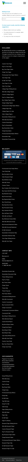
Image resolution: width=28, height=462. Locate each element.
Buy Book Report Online (8, 324)
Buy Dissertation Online (7, 128)
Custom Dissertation (7, 122)
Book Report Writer (6, 330)
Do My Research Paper (7, 446)
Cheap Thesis (5, 285)
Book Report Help (6, 332)
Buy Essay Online (6, 387)
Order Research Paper (7, 177)
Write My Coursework (7, 299)
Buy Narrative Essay (7, 193)
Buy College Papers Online (8, 100)
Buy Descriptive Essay (7, 174)
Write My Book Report (7, 319)
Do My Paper (5, 418)
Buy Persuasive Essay (7, 207)
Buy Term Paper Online (7, 69)
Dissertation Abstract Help (8, 235)
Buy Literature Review (7, 210)
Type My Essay (5, 401)
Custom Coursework (7, 302)
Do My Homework (6, 230)
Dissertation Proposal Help (8, 139)
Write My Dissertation (7, 119)
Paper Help (4, 415)
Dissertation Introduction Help (9, 232)
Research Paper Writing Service (9, 423)
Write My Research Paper (8, 426)
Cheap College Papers (7, 103)
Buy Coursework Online (7, 305)
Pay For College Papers (8, 97)
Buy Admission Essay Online (9, 219)
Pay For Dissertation (7, 125)
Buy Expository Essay (7, 205)
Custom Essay (5, 381)
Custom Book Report (7, 321)
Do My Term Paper (6, 80)
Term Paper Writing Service (8, 238)
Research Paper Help (7, 443)
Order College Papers (7, 114)
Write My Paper (5, 412)
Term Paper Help (6, 77)
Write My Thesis (6, 182)
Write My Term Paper (7, 241)
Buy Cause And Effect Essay (9, 191)
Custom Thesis (6, 185)
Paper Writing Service (7, 409)
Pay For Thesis (5, 279)
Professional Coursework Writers (10, 310)
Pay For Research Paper (8, 431)
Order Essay (5, 406)
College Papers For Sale (8, 111)
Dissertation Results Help (8, 271)
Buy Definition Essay (7, 179)
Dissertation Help (6, 136)
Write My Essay (6, 378)
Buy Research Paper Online (8, 434)
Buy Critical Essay (6, 202)
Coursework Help (6, 313)
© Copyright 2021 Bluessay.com (8, 458)
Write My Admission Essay (8, 221)
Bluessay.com (5, 256)
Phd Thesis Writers (6, 293)
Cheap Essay (5, 390)
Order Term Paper (6, 86)
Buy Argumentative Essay (8, 199)
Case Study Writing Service (8, 335)
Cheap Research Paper (7, 437)
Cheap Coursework (6, 307)
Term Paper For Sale (7, 83)
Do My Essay (5, 398)
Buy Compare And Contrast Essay (10, 188)
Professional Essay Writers (8, 392)
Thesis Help (5, 288)
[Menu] (24, 3)
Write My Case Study (7, 338)
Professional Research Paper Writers (11, 440)
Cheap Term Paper (6, 72)
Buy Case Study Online (7, 344)
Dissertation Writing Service (9, 117)
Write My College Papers (8, 91)
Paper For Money (6, 420)
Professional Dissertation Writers (10, 133)
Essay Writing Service (7, 376)
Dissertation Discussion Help (9, 274)
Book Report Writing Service (9, 316)
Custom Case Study (7, 341)
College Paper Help (6, 108)
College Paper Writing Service (9, 89)
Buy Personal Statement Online (9, 224)
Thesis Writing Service (7, 277)
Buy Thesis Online (6, 282)
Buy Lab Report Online (7, 213)
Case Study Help (6, 171)
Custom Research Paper (8, 429)
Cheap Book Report (7, 327)
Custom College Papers (8, 94)
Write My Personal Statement (9, 227)
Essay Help (4, 395)
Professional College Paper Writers (10, 105)
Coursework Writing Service (9, 296)
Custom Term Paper (7, 64)
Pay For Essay (5, 384)
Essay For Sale (5, 404)
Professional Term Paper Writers (10, 75)
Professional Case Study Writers (10, 168)
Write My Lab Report (7, 216)
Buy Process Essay (6, 196)
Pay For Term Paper (7, 66)
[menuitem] (3, 460)
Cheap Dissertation (6, 131)
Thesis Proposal (6, 291)
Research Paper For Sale (8, 448)
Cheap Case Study (6, 346)
